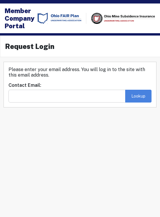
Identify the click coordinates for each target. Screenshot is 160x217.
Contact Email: (24, 85)
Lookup (138, 96)
